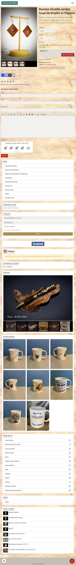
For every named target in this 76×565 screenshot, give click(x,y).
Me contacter (7, 267)
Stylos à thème (38, 440)
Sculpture (38, 474)
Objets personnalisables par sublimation (16, 173)
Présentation (8, 177)
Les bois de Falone (15, 538)
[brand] (9, 3)
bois (47, 68)
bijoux (52, 68)
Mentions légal (9, 189)
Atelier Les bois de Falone (17, 522)
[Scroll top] (72, 561)
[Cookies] (4, 561)
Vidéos (7, 193)
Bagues (38, 478)
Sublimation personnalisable (38, 490)
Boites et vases (38, 453)
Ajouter (4, 155)
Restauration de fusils (11, 181)
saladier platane (14, 512)
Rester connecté (10, 226)
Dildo (38, 469)
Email (2, 99)
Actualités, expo (9, 197)
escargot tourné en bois (17, 533)
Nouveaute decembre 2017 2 (19, 543)
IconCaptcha (16, 151)
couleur (41, 35)
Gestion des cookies (38, 562)
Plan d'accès (8, 185)
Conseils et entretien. (11, 166)
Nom (2, 92)
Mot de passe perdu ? (15, 230)
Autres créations (38, 465)
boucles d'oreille (60, 68)
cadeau (42, 68)
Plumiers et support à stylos (38, 444)
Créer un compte (6, 230)
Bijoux (38, 457)
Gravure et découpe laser (12, 169)
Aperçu (43, 114)
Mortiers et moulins (38, 486)
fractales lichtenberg (16, 517)
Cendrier (38, 482)
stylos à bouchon (38, 449)
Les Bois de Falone (50, 64)
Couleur (41, 27)
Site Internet (4, 106)
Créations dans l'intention (38, 461)
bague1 (11, 528)
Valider (38, 234)
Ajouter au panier (67, 55)
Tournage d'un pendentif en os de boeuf (22, 548)
